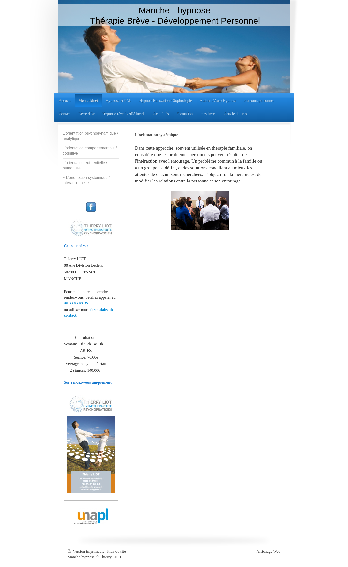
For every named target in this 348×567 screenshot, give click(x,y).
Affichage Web (268, 551)
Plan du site (116, 551)
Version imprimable (87, 551)
